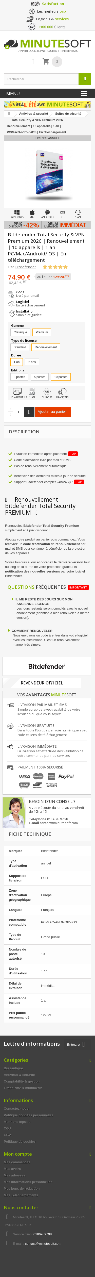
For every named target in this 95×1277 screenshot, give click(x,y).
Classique (20, 332)
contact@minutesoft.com (43, 1244)
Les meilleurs (51, 11)
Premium (42, 332)
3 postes (19, 377)
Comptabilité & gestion (22, 1081)
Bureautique (13, 1068)
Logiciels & (52, 19)
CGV (7, 1135)
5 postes (39, 377)
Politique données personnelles (28, 1115)
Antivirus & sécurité (19, 1075)
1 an (17, 362)
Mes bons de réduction (22, 1188)
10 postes (60, 377)
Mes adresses (14, 1175)
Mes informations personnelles (28, 1182)
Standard (20, 347)
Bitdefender (25, 266)
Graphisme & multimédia (23, 1088)
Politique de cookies (20, 1141)
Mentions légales (17, 1122)
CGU (7, 1128)
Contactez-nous (16, 1108)
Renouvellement (46, 347)
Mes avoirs (12, 1169)
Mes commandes (17, 1162)
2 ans (32, 362)
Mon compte (18, 1154)
